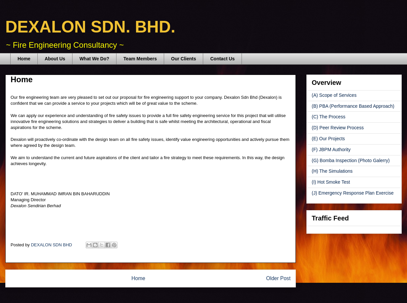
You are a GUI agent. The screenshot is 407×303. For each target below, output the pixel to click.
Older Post (278, 278)
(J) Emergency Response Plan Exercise (352, 193)
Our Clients (183, 58)
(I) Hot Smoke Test (331, 182)
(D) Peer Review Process (338, 127)
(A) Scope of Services (334, 95)
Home (24, 58)
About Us (55, 58)
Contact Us (222, 58)
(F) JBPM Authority (331, 149)
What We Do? (94, 58)
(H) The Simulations (332, 171)
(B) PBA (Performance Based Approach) (353, 106)
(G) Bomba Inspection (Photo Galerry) (351, 160)
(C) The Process (328, 116)
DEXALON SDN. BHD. (90, 27)
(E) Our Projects (328, 138)
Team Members (140, 58)
